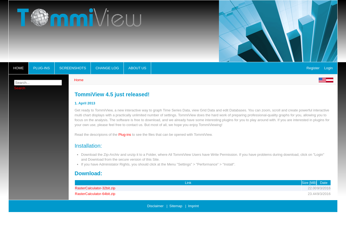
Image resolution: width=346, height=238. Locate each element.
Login (328, 68)
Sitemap (175, 206)
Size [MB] (309, 183)
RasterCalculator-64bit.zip (95, 194)
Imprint (193, 206)
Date (323, 183)
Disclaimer (155, 206)
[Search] (38, 82)
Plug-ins (124, 135)
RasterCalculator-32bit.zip (95, 188)
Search (19, 88)
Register (313, 68)
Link (188, 183)
